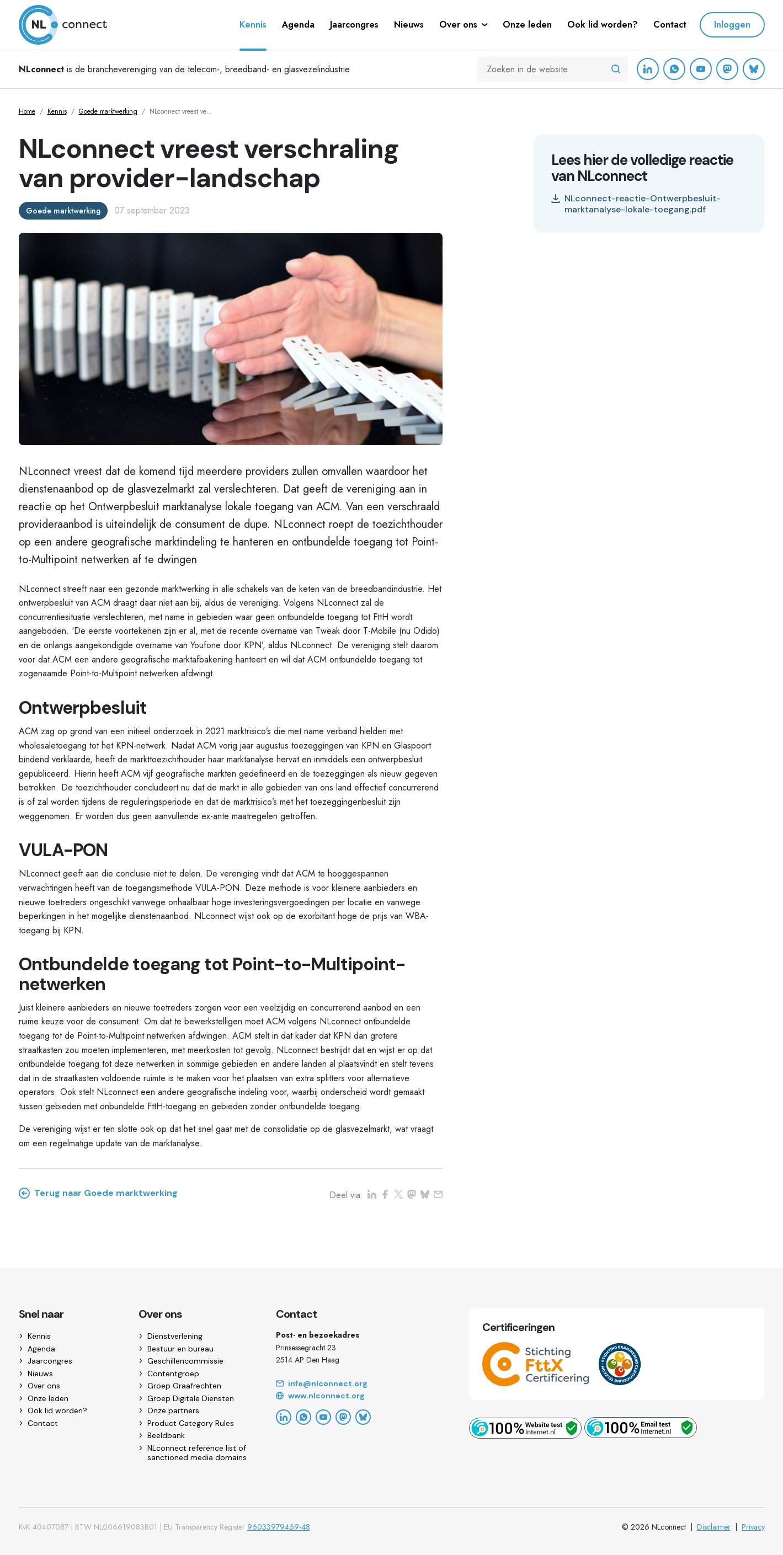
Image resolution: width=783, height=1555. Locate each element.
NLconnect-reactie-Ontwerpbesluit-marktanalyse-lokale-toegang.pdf (636, 204)
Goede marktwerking (108, 111)
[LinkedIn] (648, 69)
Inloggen (732, 24)
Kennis (57, 111)
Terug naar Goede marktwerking (98, 1193)
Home (27, 111)
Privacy (753, 1526)
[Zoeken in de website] (616, 69)
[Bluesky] (754, 69)
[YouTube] (701, 69)
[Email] (359, 1384)
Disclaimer (714, 1526)
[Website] (359, 1396)
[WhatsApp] (674, 69)
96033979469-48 (278, 1526)
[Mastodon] (727, 69)
